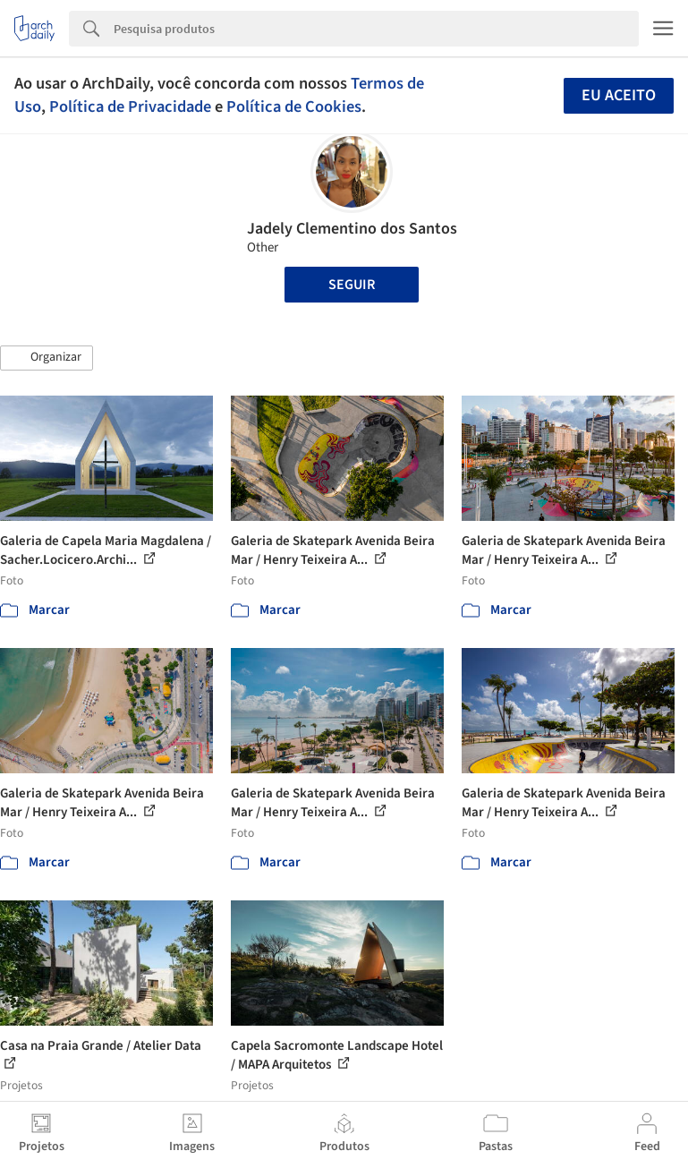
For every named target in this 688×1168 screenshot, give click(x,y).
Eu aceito (619, 95)
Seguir (351, 284)
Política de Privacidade (130, 106)
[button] (46, 358)
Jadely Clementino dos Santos (352, 228)
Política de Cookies (293, 106)
